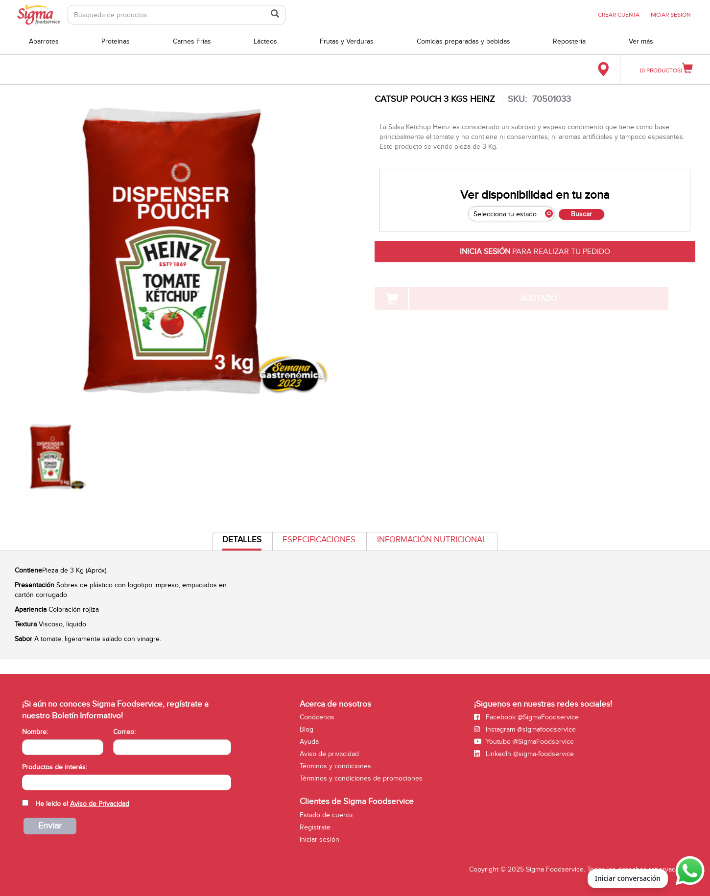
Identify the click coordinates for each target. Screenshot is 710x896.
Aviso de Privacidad (99, 804)
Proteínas (115, 41)
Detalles (241, 542)
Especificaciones (319, 540)
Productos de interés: (54, 767)
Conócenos (317, 717)
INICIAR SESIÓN (669, 14)
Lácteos (265, 41)
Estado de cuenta (326, 815)
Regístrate (315, 827)
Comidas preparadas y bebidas (463, 41)
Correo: (124, 732)
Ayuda (309, 741)
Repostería (569, 41)
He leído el (82, 804)
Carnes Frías (192, 41)
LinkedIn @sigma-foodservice (524, 754)
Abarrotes (44, 41)
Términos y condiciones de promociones (361, 778)
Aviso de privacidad (329, 754)
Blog (306, 729)
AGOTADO (538, 298)
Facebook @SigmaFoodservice (526, 717)
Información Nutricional (432, 540)
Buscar (581, 214)
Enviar (50, 826)
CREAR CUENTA (618, 14)
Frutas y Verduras (347, 41)
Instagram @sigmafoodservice (525, 729)
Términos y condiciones (335, 766)
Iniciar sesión (319, 839)
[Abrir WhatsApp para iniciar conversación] (688, 871)
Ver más (641, 41)
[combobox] (126, 782)
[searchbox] (27, 781)
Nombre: (35, 732)
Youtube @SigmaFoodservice (524, 741)
